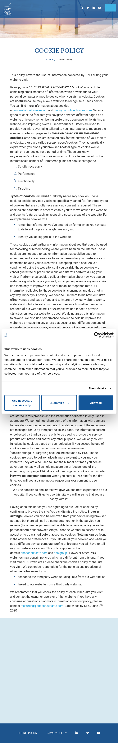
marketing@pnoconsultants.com (42, 606)
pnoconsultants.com (34, 553)
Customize (59, 402)
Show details (97, 388)
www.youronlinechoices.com (73, 110)
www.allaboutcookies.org (31, 110)
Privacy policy (56, 733)
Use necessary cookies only (22, 403)
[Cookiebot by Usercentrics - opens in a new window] (97, 335)
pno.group (60, 553)
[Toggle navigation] (110, 8)
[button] (82, 7)
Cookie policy (27, 733)
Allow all (96, 402)
